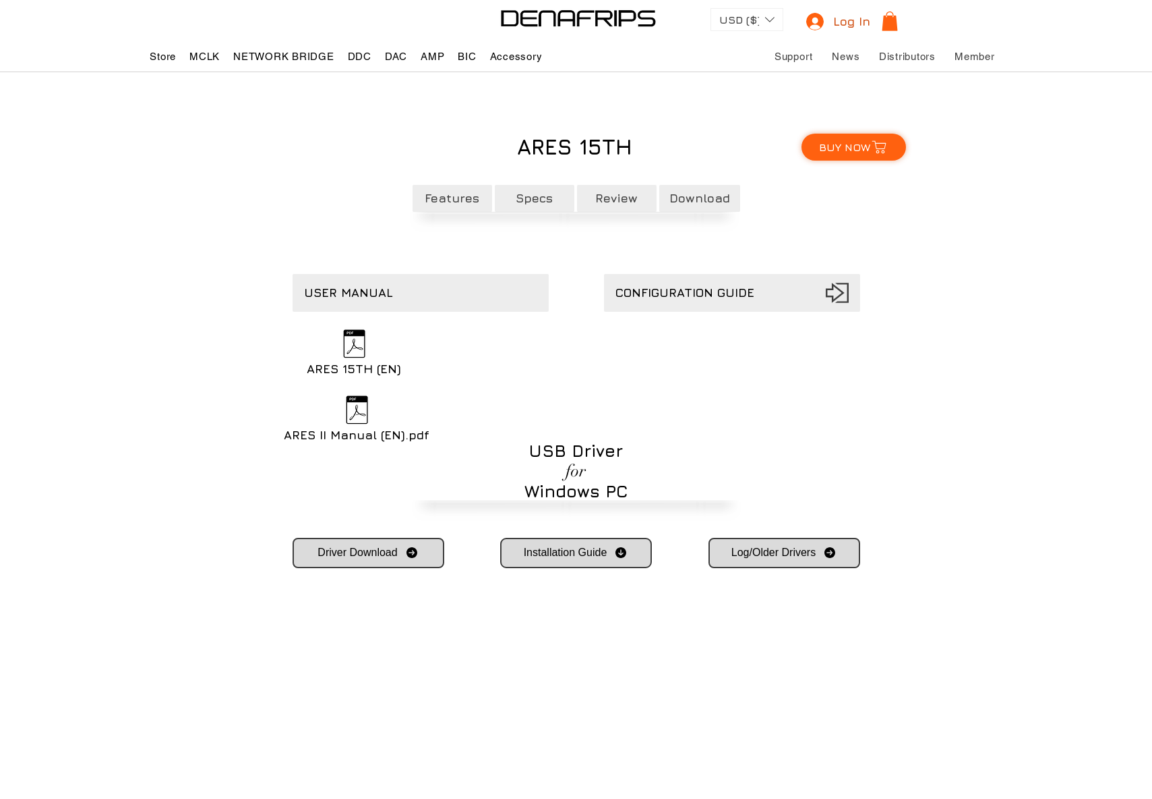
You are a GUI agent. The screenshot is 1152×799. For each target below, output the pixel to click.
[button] (746, 19)
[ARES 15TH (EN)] (354, 354)
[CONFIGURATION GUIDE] (732, 293)
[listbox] (746, 19)
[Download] (699, 198)
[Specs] (534, 198)
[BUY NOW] (853, 147)
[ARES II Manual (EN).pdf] (357, 420)
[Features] (452, 198)
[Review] (617, 198)
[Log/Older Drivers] (784, 553)
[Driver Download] (368, 553)
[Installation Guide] (576, 553)
